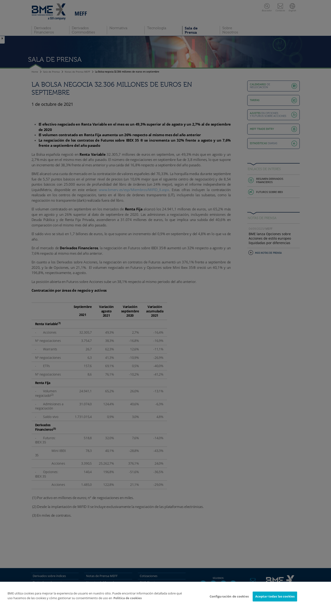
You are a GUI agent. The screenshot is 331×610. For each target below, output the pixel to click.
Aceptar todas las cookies (275, 596)
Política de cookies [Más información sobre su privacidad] (127, 598)
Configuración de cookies (229, 596)
